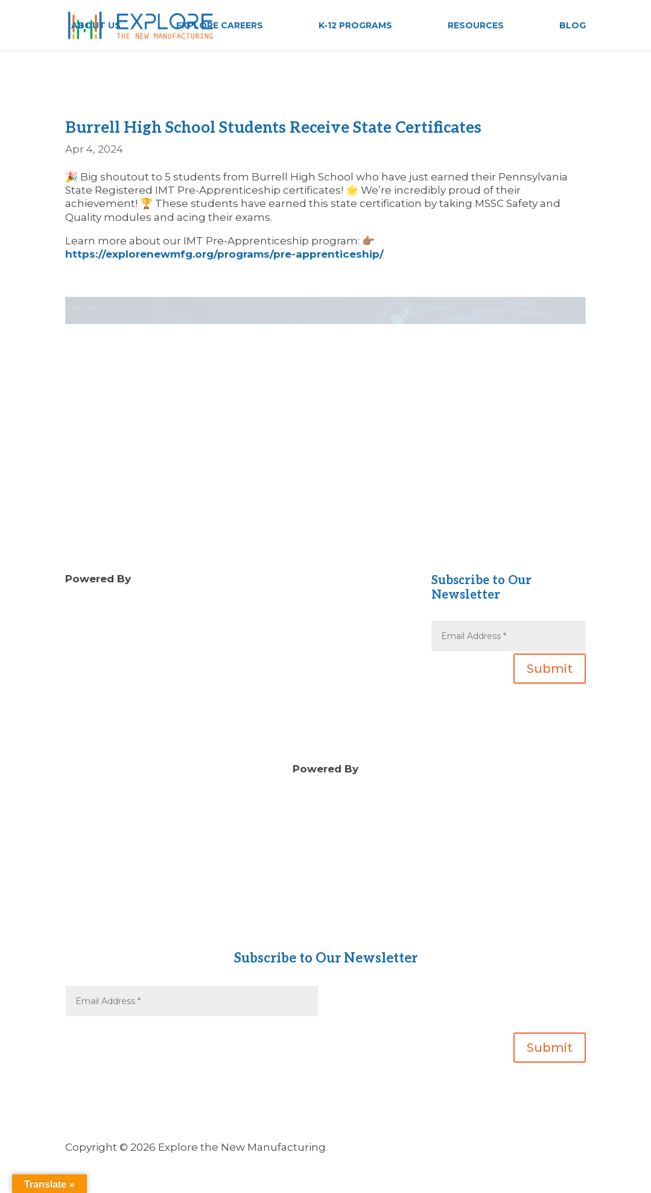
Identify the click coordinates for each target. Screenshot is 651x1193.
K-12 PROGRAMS (355, 26)
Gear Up (325, 929)
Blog (260, 605)
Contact (325, 915)
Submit (550, 668)
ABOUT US (96, 26)
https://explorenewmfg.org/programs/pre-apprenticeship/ (224, 254)
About (326, 902)
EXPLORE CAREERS (219, 26)
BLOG (572, 26)
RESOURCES (476, 26)
